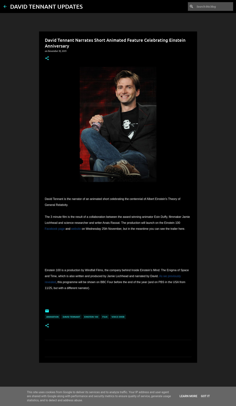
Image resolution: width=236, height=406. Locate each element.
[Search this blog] (214, 6)
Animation (52, 316)
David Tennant (71, 316)
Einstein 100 (91, 316)
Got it (205, 396)
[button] (47, 58)
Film (104, 316)
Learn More (188, 396)
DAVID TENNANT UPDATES (46, 6)
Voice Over (118, 316)
